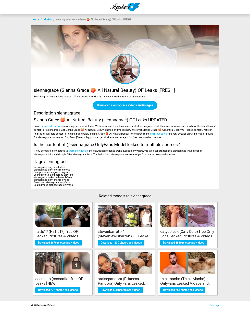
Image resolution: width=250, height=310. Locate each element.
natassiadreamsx (50, 126)
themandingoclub (78, 150)
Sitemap (214, 305)
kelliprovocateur (159, 133)
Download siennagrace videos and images (125, 105)
